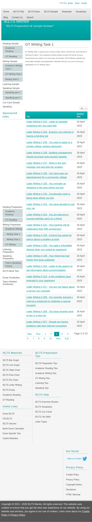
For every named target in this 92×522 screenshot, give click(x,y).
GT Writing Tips (42, 378)
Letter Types (41, 422)
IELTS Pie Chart (10, 380)
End (67, 338)
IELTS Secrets (9, 423)
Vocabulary (81, 11)
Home (6, 11)
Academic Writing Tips (45, 373)
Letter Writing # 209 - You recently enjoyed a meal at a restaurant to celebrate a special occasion (49, 301)
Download (66, 11)
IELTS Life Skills (43, 417)
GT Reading (11, 56)
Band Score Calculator (13, 428)
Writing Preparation (12, 225)
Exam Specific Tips (12, 433)
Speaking (7, 106)
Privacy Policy (73, 479)
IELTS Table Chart (11, 370)
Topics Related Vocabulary (10, 282)
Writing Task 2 (12, 79)
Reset (77, 3)
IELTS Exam (34, 11)
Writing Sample (10, 61)
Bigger (70, 3)
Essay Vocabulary (11, 277)
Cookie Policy (72, 475)
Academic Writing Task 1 (13, 67)
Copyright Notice (74, 484)
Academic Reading (10, 49)
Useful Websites (10, 438)
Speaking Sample (11, 88)
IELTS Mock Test (11, 271)
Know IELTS (8, 414)
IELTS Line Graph (11, 365)
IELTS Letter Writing (12, 385)
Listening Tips (41, 383)
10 (50, 338)
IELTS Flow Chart (11, 375)
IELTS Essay (9, 390)
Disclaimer (71, 489)
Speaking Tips (42, 388)
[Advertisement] (13, 162)
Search (30, 17)
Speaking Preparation (8, 257)
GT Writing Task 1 (13, 74)
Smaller (84, 3)
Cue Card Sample (11, 102)
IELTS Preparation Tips (46, 363)
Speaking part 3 (12, 98)
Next (58, 338)
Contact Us (17, 17)
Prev (38, 334)
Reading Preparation (12, 207)
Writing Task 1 (13, 234)
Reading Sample (11, 43)
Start (29, 334)
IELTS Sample (51, 11)
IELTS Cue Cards (43, 412)
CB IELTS (7, 418)
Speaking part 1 (12, 92)
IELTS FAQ (18, 11)
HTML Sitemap (73, 494)
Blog (5, 17)
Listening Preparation (8, 250)
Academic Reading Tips (46, 368)
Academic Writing (13, 229)
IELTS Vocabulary (43, 407)
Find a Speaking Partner (13, 264)
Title (28, 116)
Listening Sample (11, 84)
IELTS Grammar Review (46, 402)
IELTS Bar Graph (11, 360)
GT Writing (10, 244)
